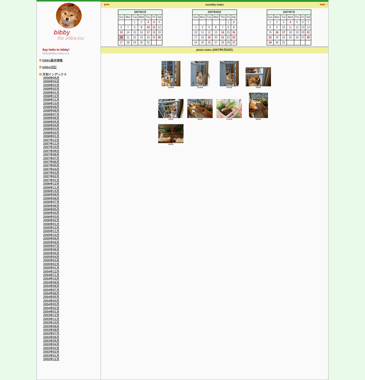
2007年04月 (51, 169)
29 (270, 42)
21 (222, 37)
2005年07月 (51, 246)
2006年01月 (51, 224)
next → (324, 4)
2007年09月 (51, 151)
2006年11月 (51, 187)
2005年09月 (51, 238)
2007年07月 (51, 158)
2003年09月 (51, 326)
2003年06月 (51, 337)
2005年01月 (51, 268)
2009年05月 (51, 78)
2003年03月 (51, 348)
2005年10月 (51, 235)
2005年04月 (51, 257)
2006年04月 (51, 213)
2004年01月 (51, 311)
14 (222, 32)
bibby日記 (49, 67)
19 (209, 37)
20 (121, 37)
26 (159, 37)
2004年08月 (51, 286)
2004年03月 (51, 304)
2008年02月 (51, 133)
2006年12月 (51, 184)
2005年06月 (51, 249)
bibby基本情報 (52, 60)
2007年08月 (51, 154)
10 (148, 27)
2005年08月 (51, 242)
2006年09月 (51, 194)
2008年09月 (51, 107)
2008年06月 (51, 118)
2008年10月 (51, 103)
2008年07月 (51, 114)
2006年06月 (51, 206)
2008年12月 (51, 96)
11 (154, 27)
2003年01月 (51, 355)
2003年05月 (51, 341)
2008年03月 (51, 129)
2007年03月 (51, 173)
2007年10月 (51, 147)
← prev (105, 4)
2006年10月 (51, 191)
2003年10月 (51, 322)
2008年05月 (51, 122)
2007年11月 (51, 143)
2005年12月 (51, 227)
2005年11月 (51, 231)
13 (121, 32)
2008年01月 (51, 136)
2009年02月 (51, 89)
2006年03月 (51, 217)
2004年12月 (51, 271)
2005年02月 (51, 264)
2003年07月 (51, 333)
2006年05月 (51, 209)
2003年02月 (51, 352)
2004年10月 (51, 278)
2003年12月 (51, 315)
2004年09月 (51, 282)
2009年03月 (51, 85)
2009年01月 (51, 92)
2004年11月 (51, 275)
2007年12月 (51, 140)
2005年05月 (51, 253)
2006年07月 (51, 202)
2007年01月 (51, 180)
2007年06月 (51, 162)
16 (233, 32)
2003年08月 (51, 330)
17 (148, 32)
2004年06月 (51, 293)
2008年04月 (51, 125)
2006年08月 (51, 198)
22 (270, 37)
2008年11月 (51, 100)
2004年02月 (51, 308)
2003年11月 (51, 319)
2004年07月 (51, 290)
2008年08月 (51, 110)
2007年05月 (51, 165)
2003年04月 (51, 344)
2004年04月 (51, 301)
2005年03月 (51, 260)
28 (308, 37)
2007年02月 (51, 176)
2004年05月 (51, 297)
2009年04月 (51, 81)
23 (233, 37)
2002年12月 (51, 359)
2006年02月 (51, 220)
